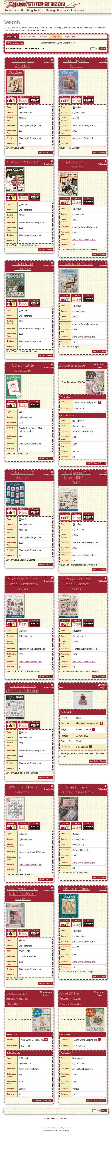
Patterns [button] (11, 10)
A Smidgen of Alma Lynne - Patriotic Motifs (76, 584)
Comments (64, 1118)
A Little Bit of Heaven (76, 264)
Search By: (12, 36)
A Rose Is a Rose (72, 365)
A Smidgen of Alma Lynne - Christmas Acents (23, 584)
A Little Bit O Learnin (22, 162)
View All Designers (15, 43)
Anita (78, 717)
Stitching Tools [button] (32, 10)
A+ (61, 686)
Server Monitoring (48, 1130)
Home (46, 1118)
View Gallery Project (98, 761)
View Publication (45, 153)
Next (102, 49)
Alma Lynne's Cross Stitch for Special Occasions (22, 894)
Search (54, 1118)
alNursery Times (76, 889)
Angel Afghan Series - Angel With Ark (17, 998)
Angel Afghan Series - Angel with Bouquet (70, 998)
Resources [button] (79, 10)
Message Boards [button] (57, 10)
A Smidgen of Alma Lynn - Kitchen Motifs (76, 478)
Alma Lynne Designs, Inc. (30, 138)
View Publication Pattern (96, 463)
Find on (11, 99)
